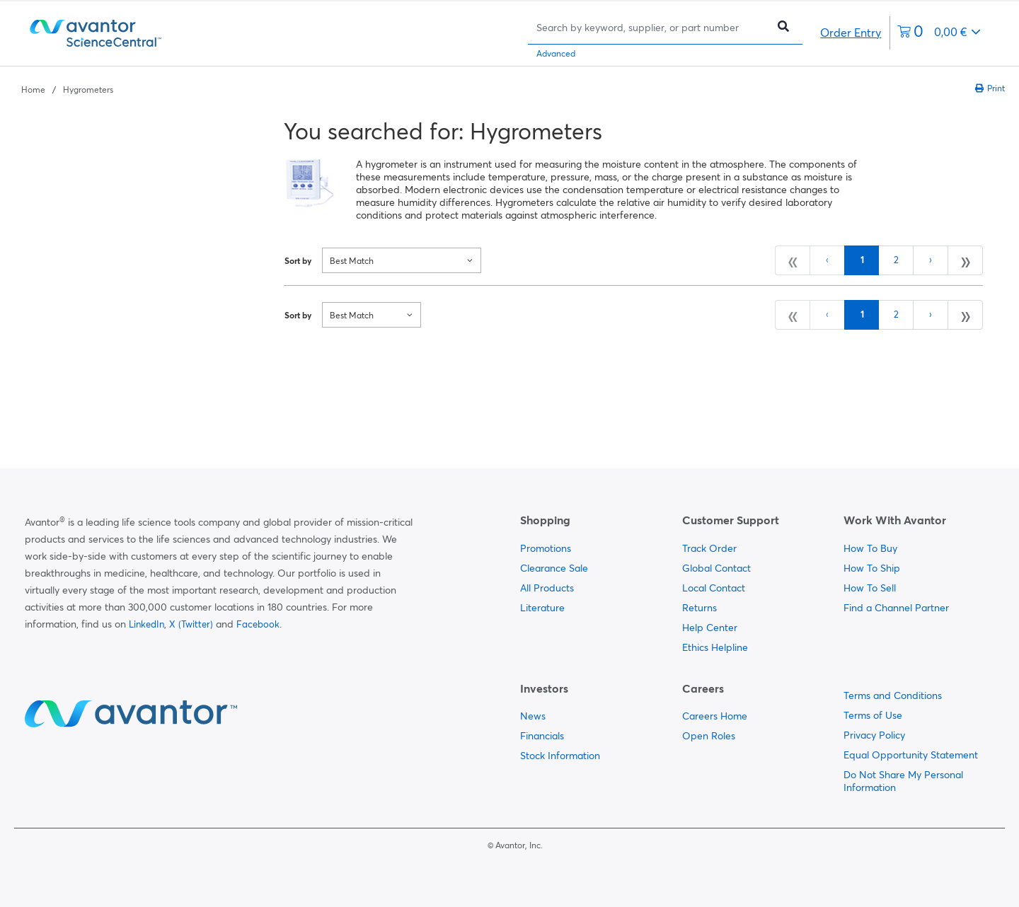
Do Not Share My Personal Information (903, 781)
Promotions (545, 548)
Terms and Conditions (893, 695)
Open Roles (708, 735)
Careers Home (714, 716)
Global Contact (716, 568)
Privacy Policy (874, 735)
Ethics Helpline (715, 647)
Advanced (555, 53)
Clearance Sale (554, 568)
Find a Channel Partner (896, 607)
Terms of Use (873, 715)
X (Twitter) (191, 624)
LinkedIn (146, 624)
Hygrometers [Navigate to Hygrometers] (88, 89)
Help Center (709, 627)
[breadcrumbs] (67, 88)
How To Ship (872, 568)
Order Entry (850, 32)
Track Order (709, 548)
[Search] (651, 27)
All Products (547, 588)
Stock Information (560, 755)
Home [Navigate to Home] (33, 89)
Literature (542, 607)
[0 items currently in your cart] (939, 33)
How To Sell (870, 588)
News (533, 716)
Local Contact (713, 588)
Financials (542, 735)
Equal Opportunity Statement (911, 755)
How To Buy (870, 548)
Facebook (258, 624)
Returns (699, 607)
